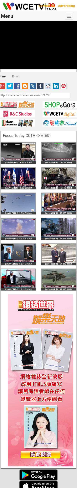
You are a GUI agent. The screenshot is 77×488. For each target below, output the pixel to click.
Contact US (46, 6)
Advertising (66, 6)
